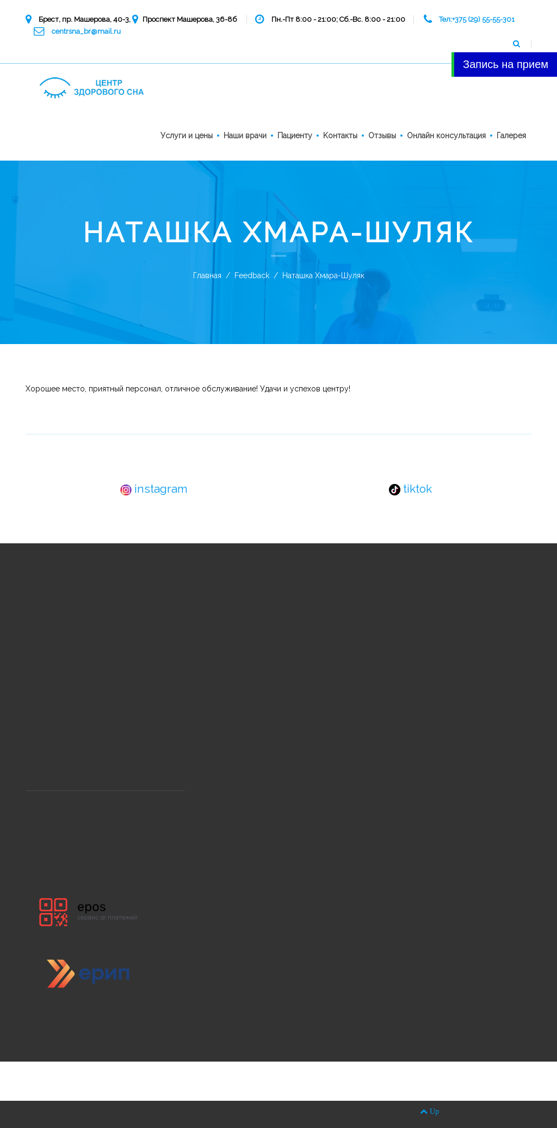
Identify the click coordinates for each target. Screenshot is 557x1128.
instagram (154, 488)
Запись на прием (505, 64)
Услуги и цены (186, 135)
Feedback (251, 275)
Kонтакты (340, 135)
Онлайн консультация (446, 135)
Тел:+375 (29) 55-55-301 (477, 19)
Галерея (511, 135)
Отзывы (382, 135)
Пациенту (294, 135)
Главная (207, 275)
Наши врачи (245, 135)
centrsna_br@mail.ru (86, 31)
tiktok (410, 488)
